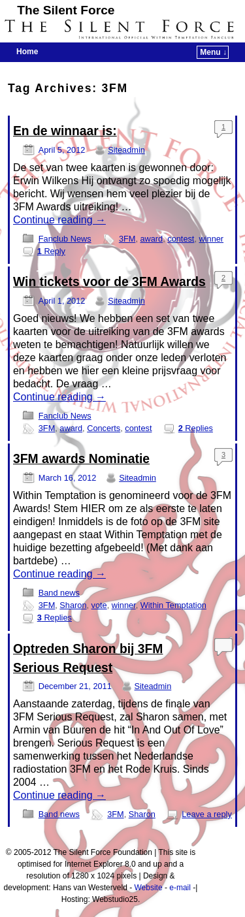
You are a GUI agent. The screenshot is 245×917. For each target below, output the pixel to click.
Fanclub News (65, 239)
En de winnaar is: (65, 131)
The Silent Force (65, 10)
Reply (51, 251)
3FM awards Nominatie (81, 459)
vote (99, 605)
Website (148, 887)
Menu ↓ (213, 52)
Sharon (72, 605)
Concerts (103, 428)
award (151, 239)
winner (211, 239)
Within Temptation (173, 605)
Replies (195, 428)
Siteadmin (126, 150)
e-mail (180, 887)
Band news (59, 593)
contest (180, 239)
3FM (127, 239)
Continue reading (59, 219)
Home (27, 51)
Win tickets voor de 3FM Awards (109, 282)
